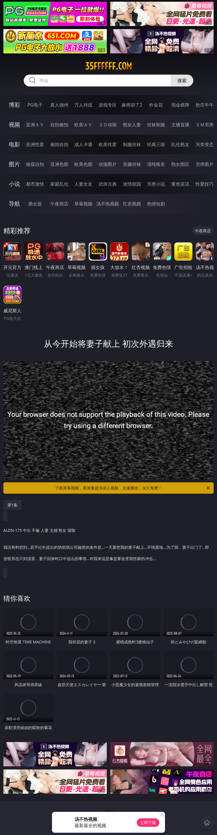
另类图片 (205, 164)
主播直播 (180, 125)
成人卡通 (83, 144)
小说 (14, 184)
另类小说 (156, 184)
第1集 (12, 504)
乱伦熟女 (180, 144)
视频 (14, 124)
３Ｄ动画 (108, 125)
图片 (14, 164)
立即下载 (148, 822)
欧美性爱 (108, 144)
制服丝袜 (132, 144)
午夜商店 (59, 204)
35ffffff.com (108, 66)
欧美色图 (83, 164)
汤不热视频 (107, 204)
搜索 (181, 80)
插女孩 (35, 204)
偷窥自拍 (35, 164)
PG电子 (34, 105)
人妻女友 (83, 184)
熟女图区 (180, 164)
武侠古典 (108, 184)
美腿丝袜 (132, 164)
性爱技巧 (205, 184)
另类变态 (205, 144)
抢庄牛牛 (205, 105)
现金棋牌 (180, 105)
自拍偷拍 (59, 125)
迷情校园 (132, 184)
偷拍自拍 (59, 144)
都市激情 (35, 184)
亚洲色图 (59, 164)
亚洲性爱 (35, 144)
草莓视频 (83, 204)
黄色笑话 (180, 184)
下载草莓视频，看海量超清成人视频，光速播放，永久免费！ (133, 488)
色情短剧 (156, 204)
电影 (14, 144)
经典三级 (156, 144)
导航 (14, 203)
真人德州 (59, 105)
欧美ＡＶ (83, 125)
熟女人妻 (132, 125)
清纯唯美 (156, 164)
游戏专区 (108, 105)
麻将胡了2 (131, 105)
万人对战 (83, 105)
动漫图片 (108, 164)
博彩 (14, 105)
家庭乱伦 (59, 184)
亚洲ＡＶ (35, 125)
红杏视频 (132, 204)
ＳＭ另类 (205, 125)
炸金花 (156, 105)
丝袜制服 (156, 125)
